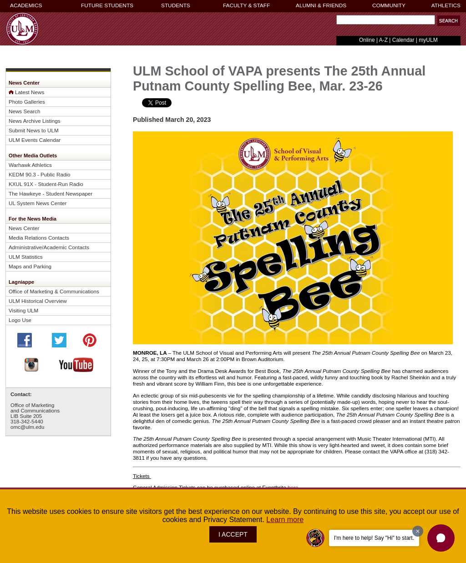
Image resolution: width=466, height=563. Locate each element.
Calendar (403, 40)
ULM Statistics (26, 257)
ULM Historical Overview (38, 301)
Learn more (285, 519)
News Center (24, 228)
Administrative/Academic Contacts (49, 247)
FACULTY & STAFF (246, 5)
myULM (428, 40)
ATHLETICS (446, 5)
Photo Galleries (27, 102)
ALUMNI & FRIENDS (321, 5)
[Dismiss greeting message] (417, 531)
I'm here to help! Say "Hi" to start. (374, 538)
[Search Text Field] (385, 20)
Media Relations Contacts (39, 238)
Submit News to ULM (34, 130)
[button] (449, 20)
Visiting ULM (23, 310)
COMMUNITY (388, 5)
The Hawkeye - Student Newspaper (50, 193)
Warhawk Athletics (30, 165)
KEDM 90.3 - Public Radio (40, 174)
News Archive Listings (35, 121)
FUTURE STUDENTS (107, 5)
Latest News (29, 92)
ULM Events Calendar (35, 140)
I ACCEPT (233, 534)
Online (367, 40)
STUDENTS (175, 5)
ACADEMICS (26, 5)
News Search (24, 111)
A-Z (383, 40)
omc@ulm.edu (27, 427)
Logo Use (20, 320)
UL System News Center (37, 203)
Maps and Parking (30, 266)
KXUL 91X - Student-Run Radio (46, 184)
